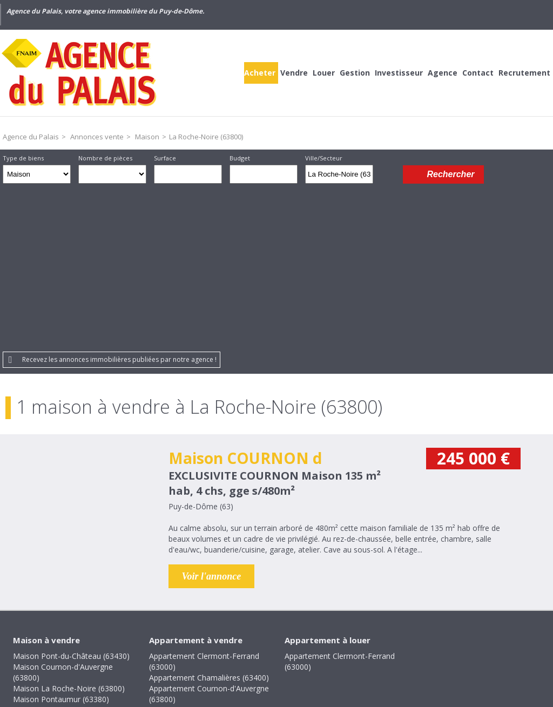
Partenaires (358, 633)
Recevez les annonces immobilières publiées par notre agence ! (119, 198)
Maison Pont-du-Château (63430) (71, 495)
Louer (324, 73)
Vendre (294, 73)
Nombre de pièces (105, 158)
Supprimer (366, 177)
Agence (442, 73)
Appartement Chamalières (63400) (209, 516)
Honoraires (168, 633)
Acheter (259, 73)
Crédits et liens (107, 633)
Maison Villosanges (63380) (61, 570)
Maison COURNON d (245, 297)
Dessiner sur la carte (388, 174)
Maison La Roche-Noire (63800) (69, 527)
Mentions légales (235, 633)
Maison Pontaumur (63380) (61, 538)
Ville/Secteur (323, 158)
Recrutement (524, 73)
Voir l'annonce (211, 415)
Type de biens (23, 158)
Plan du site (302, 633)
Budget (240, 158)
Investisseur (399, 73)
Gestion (355, 73)
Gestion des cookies (430, 633)
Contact (478, 73)
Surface (165, 158)
